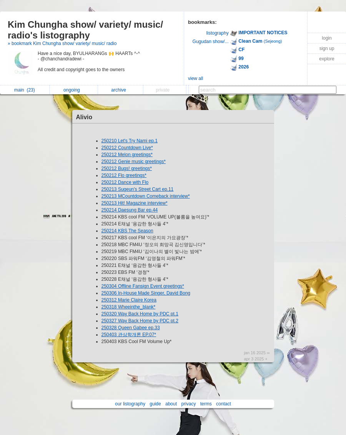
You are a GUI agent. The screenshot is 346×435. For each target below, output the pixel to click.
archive (120, 90)
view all (195, 78)
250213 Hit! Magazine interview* (134, 203)
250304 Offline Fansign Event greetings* (142, 286)
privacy (188, 404)
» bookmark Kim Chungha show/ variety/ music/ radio (62, 43)
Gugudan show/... (211, 41)
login (326, 38)
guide (155, 404)
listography (217, 33)
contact (223, 404)
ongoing (73, 90)
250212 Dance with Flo (125, 182)
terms (206, 404)
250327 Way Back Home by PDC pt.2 (139, 320)
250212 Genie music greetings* (133, 161)
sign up (326, 48)
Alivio (84, 117)
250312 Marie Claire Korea (128, 300)
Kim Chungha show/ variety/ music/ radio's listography (85, 29)
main (24, 90)
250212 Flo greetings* (123, 175)
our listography (130, 404)
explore (326, 59)
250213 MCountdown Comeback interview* (145, 196)
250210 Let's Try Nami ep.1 (129, 140)
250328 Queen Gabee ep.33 (130, 327)
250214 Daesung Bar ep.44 (129, 210)
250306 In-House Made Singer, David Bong (146, 293)
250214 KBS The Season (127, 230)
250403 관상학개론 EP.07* (128, 334)
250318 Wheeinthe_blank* (128, 307)
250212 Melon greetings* (127, 154)
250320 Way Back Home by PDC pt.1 (139, 314)
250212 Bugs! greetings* (126, 168)
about (171, 404)
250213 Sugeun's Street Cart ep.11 (137, 189)
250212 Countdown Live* (127, 147)
